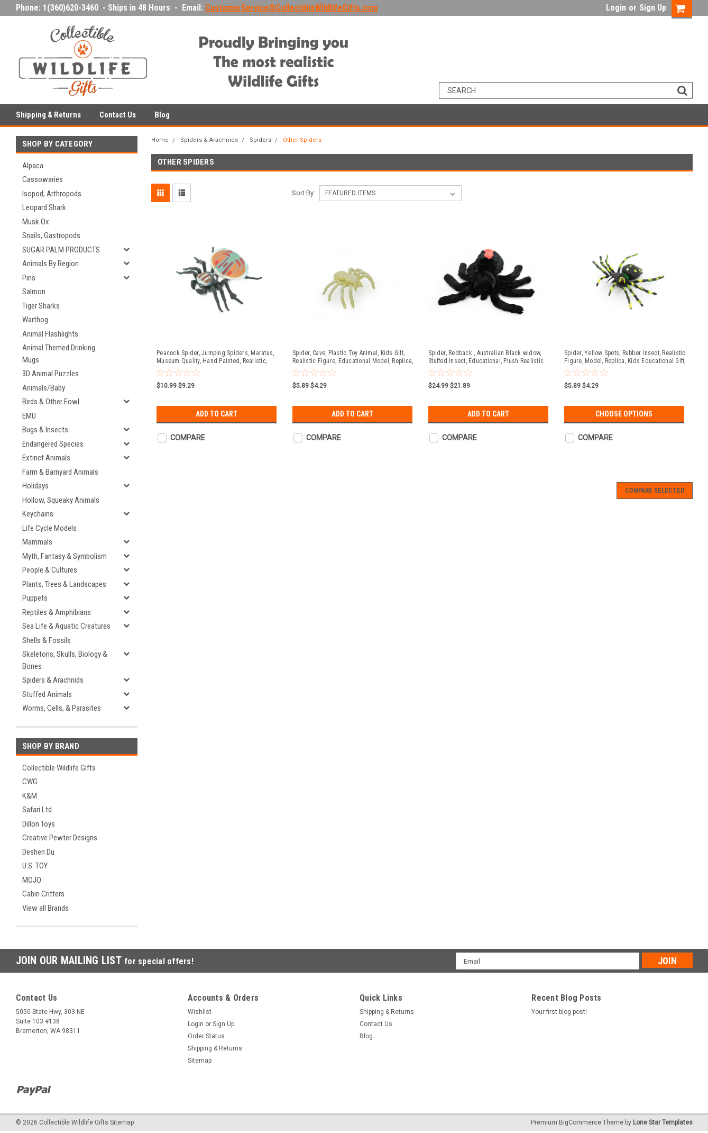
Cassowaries (42, 179)
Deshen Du (38, 852)
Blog (162, 115)
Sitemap (200, 1060)
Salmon (33, 291)
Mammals (37, 542)
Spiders (260, 140)
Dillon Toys (38, 824)
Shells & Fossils (46, 640)
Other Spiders (302, 140)
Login (616, 8)
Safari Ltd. (37, 809)
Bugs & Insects (45, 429)
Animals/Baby (43, 388)
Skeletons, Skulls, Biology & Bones (64, 660)
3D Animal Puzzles (50, 373)
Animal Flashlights (50, 334)
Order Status (206, 1036)
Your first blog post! (559, 1012)
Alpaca (32, 165)
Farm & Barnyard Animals (60, 472)
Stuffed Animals (47, 694)
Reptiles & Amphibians (56, 612)
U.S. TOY (35, 866)
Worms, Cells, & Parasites (61, 708)
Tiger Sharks (41, 306)
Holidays (35, 486)
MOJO (31, 880)
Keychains (37, 514)
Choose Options (623, 414)
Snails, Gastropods (51, 235)
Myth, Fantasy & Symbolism (64, 556)
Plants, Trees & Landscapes (64, 584)
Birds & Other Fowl (50, 401)
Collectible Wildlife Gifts (59, 768)
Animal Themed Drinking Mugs (58, 354)
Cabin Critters (43, 894)
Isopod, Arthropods (51, 193)
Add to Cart (216, 414)
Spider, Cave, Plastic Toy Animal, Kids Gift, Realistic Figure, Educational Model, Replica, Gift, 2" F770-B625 (352, 357)
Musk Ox (35, 221)
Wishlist (200, 1012)
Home (160, 140)
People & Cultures (49, 570)
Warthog (35, 319)
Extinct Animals (46, 458)
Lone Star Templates (663, 1122)
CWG (30, 781)
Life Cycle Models (49, 528)
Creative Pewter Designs (59, 837)
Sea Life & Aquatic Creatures (66, 626)
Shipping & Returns (48, 115)
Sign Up (652, 8)
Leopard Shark (44, 207)
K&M (29, 796)
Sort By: (303, 193)
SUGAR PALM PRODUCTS (61, 250)
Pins (28, 278)
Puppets (35, 598)
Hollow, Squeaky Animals (60, 500)
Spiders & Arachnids (53, 680)
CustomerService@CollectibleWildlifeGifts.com (291, 8)
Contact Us (117, 115)
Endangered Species (53, 444)
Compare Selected (654, 490)
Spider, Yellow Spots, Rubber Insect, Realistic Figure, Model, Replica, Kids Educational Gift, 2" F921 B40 (625, 357)
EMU (29, 416)
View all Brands (45, 908)
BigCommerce (580, 1122)
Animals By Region (50, 263)
